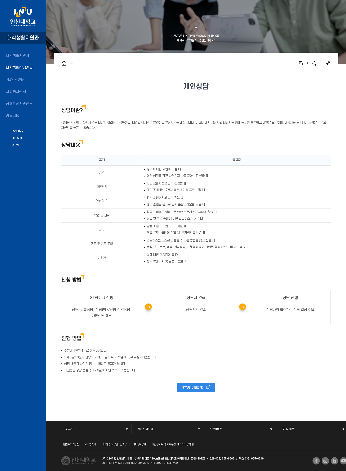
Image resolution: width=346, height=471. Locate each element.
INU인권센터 (15, 80)
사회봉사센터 (16, 92)
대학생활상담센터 (19, 68)
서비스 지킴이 (145, 429)
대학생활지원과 (17, 56)
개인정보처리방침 (70, 444)
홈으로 (64, 63)
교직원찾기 (90, 444)
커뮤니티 (12, 116)
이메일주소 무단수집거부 (114, 444)
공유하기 (328, 63)
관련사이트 (216, 429)
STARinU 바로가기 (193, 387)
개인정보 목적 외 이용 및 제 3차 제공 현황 (173, 444)
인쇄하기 (300, 63)
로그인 (15, 145)
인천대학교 (17, 131)
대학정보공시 (139, 444)
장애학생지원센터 (19, 104)
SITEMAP (17, 138)
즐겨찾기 (314, 63)
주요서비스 (71, 429)
